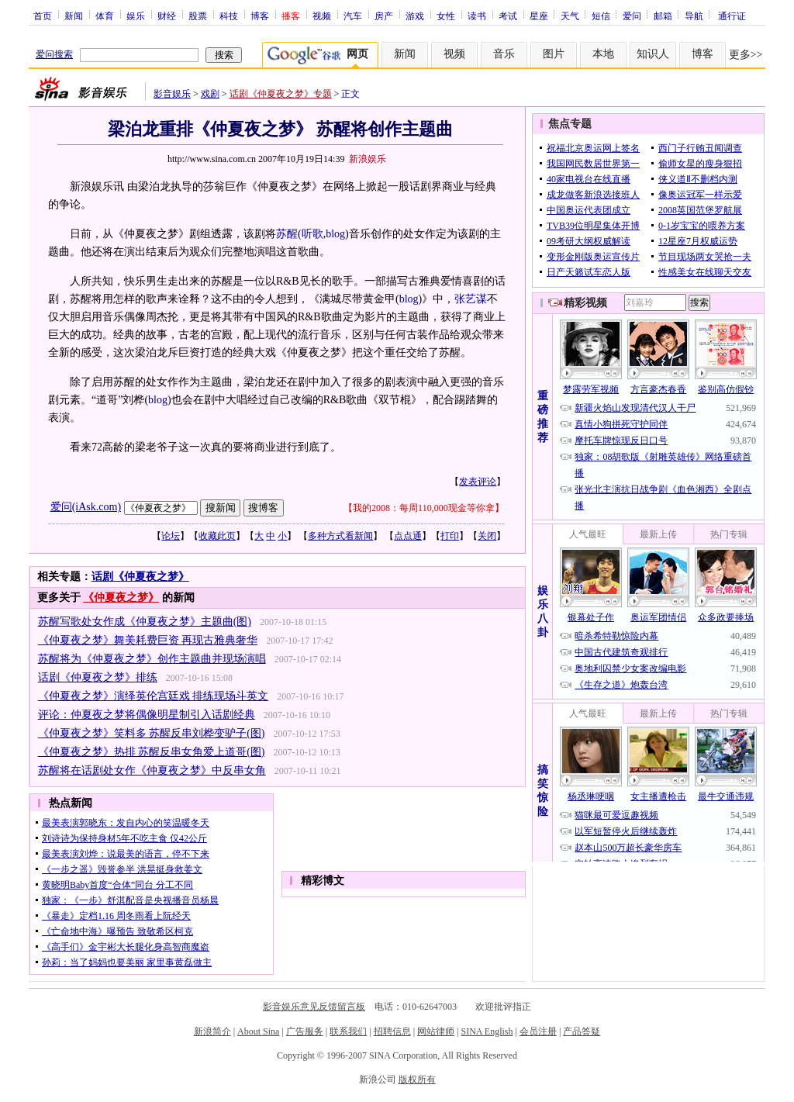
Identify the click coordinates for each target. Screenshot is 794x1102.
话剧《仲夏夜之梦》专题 (281, 93)
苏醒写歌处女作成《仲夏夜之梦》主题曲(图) (144, 621)
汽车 (352, 15)
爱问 (632, 15)
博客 (259, 15)
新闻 (73, 15)
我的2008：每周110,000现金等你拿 (424, 508)
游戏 (415, 15)
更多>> (746, 54)
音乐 (504, 54)
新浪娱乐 (367, 159)
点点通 (408, 535)
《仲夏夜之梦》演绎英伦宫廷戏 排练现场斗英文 (153, 696)
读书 (477, 15)
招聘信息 (392, 1031)
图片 (553, 54)
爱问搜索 (54, 54)
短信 (601, 15)
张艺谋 (470, 299)
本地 (603, 54)
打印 (449, 535)
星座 (539, 15)
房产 (384, 15)
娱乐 (135, 15)
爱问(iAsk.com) (85, 507)
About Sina (258, 1031)
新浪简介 (212, 1031)
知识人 (653, 54)
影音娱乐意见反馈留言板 (314, 1006)
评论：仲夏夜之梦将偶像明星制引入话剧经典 (146, 714)
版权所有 (417, 1079)
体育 (104, 15)
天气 (570, 15)
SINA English (487, 1031)
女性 (446, 15)
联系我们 (348, 1031)
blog (335, 234)
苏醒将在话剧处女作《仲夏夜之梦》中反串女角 (152, 770)
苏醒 (287, 234)
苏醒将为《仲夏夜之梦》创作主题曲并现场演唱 (152, 659)
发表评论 (477, 481)
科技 (228, 15)
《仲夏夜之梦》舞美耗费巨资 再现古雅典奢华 (148, 640)
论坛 (170, 535)
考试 (508, 15)
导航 (694, 15)
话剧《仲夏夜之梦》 (140, 576)
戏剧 (210, 93)
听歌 (312, 234)
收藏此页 (217, 535)
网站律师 (435, 1031)
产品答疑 (581, 1031)
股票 (197, 15)
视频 (321, 15)
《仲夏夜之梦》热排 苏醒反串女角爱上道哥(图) (151, 752)
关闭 (487, 535)
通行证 (732, 15)
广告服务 (304, 1031)
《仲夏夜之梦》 (121, 597)
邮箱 (663, 15)
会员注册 (538, 1031)
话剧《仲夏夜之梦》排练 (97, 677)
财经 (166, 15)
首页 (42, 15)
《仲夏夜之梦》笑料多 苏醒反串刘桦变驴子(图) (151, 733)
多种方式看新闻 (340, 535)
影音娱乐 (172, 93)
